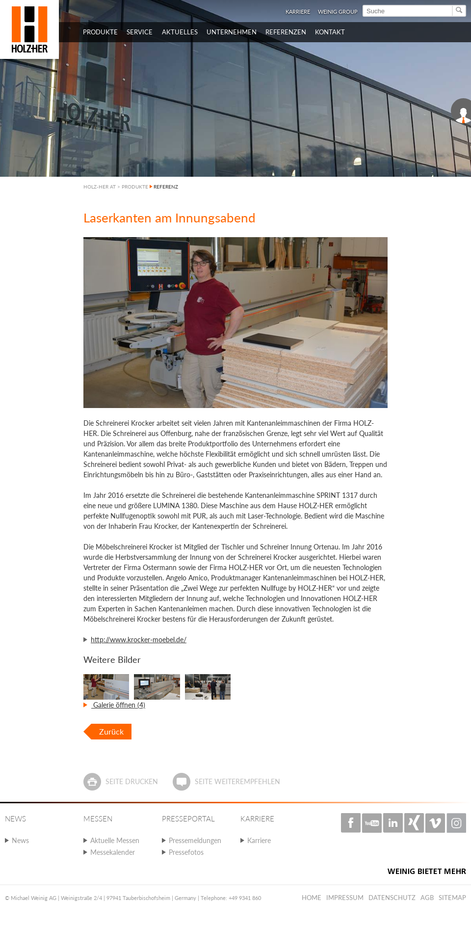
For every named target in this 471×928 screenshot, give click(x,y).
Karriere (298, 11)
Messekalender (112, 852)
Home (311, 897)
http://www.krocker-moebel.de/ (138, 639)
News (20, 840)
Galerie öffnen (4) (118, 705)
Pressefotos (186, 852)
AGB (427, 897)
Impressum (345, 897)
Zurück (111, 731)
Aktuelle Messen (114, 840)
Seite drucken (131, 781)
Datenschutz (392, 897)
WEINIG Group (338, 11)
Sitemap (452, 897)
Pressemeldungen (195, 840)
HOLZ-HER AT (99, 187)
